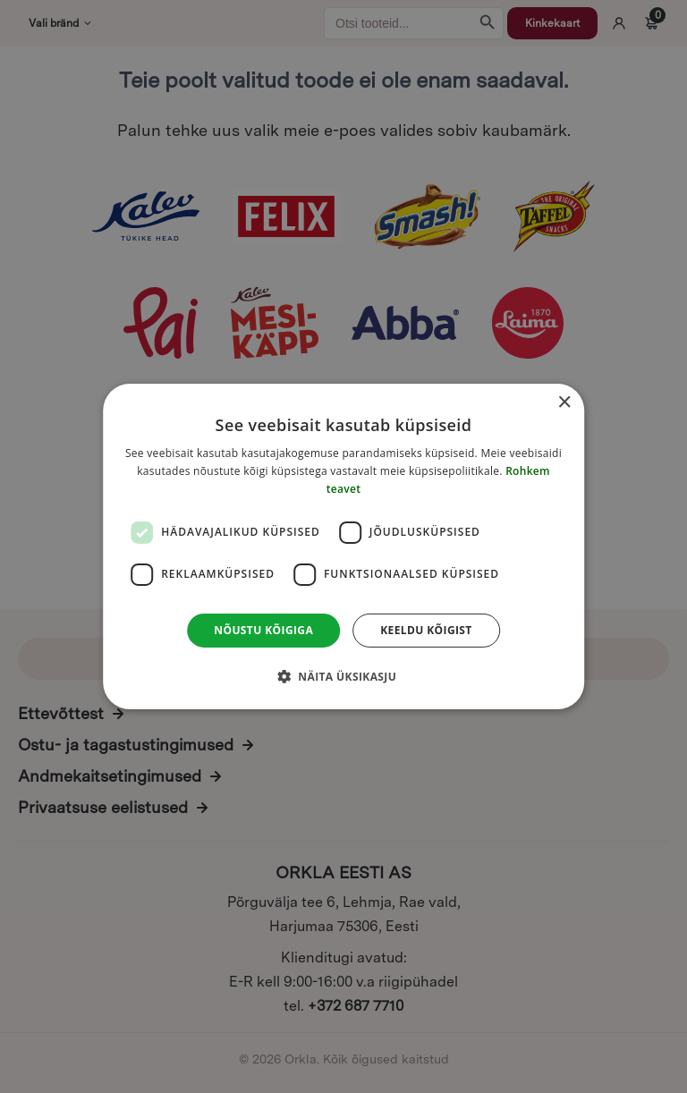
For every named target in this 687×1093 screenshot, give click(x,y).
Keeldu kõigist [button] (426, 630)
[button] (343, 676)
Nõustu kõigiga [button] (263, 630)
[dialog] (343, 546)
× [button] (564, 403)
